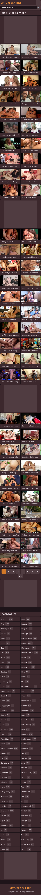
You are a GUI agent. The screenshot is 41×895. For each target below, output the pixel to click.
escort (5, 719)
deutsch (6, 695)
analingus (7, 628)
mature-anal (28, 648)
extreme (6, 734)
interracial (7, 810)
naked (26, 657)
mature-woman (29, 652)
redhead (27, 748)
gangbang (7, 763)
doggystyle (7, 705)
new (25, 671)
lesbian (26, 624)
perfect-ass (27, 719)
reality (26, 743)
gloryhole (7, 782)
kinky (5, 834)
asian (5, 638)
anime (5, 633)
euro (5, 724)
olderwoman (28, 700)
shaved (26, 767)
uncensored (28, 806)
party (25, 715)
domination (7, 710)
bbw (5, 652)
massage (26, 633)
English (38, 2)
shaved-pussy (29, 772)
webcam (26, 830)
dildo (5, 700)
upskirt (26, 810)
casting (6, 671)
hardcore (7, 801)
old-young (27, 691)
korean (6, 844)
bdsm (5, 657)
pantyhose (27, 710)
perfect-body (28, 724)
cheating (6, 681)
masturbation (29, 638)
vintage (26, 820)
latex (5, 849)
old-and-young (29, 686)
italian (5, 815)
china (5, 686)
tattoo (26, 782)
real (25, 729)
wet (25, 834)
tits (25, 796)
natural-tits (28, 667)
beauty (5, 662)
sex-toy (26, 758)
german (6, 767)
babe (5, 643)
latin (25, 619)
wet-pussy (27, 839)
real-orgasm (28, 739)
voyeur (26, 825)
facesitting (7, 739)
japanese (7, 825)
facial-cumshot (9, 748)
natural (26, 662)
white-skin (27, 844)
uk (24, 801)
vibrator (26, 815)
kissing (5, 839)
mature (27, 643)
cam (5, 667)
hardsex (6, 806)
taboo (25, 777)
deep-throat (8, 691)
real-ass (27, 734)
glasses (6, 777)
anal (5, 624)
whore (26, 849)
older (26, 695)
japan (5, 820)
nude (25, 676)
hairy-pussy (8, 791)
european (7, 729)
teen (25, 786)
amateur (7, 619)
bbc (4, 648)
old (25, 681)
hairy (5, 786)
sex (25, 753)
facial (5, 743)
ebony (5, 715)
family (5, 753)
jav (4, 830)
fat (4, 758)
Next (20, 576)
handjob (6, 796)
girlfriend (6, 772)
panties (26, 705)
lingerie (27, 628)
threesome (28, 791)
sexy (25, 763)
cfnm (5, 676)
